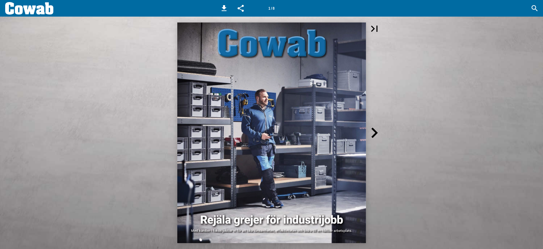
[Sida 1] (271, 8)
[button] (224, 8)
